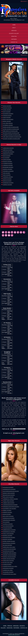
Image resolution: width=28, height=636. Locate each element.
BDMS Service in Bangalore (10, 131)
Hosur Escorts (7, 514)
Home (14, 24)
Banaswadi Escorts (8, 487)
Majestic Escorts (7, 539)
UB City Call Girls (8, 562)
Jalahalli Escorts (8, 524)
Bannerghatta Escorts (9, 489)
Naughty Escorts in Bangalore (11, 138)
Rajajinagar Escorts (8, 551)
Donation (14, 36)
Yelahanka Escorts (8, 572)
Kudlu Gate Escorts (8, 533)
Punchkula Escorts (8, 171)
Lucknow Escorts (7, 163)
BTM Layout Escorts (8, 497)
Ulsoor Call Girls (8, 570)
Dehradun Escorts (8, 153)
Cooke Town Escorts (8, 500)
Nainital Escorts (7, 169)
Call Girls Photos (8, 123)
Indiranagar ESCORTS (8, 518)
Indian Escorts (7, 105)
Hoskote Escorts (7, 512)
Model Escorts (7, 121)
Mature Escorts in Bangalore (11, 132)
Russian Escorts (7, 107)
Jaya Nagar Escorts (8, 525)
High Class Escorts (8, 119)
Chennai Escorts (7, 184)
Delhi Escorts (6, 155)
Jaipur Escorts (7, 159)
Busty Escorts (7, 111)
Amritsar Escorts (7, 150)
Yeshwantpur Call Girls (9, 574)
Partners (14, 39)
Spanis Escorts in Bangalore (11, 127)
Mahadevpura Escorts (9, 537)
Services (14, 30)
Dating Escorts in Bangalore (11, 129)
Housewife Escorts (8, 113)
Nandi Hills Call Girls (9, 547)
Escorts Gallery (14, 33)
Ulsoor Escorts (7, 564)
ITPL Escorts (6, 522)
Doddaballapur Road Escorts (11, 506)
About (14, 27)
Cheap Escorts (7, 117)
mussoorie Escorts (8, 167)
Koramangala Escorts (9, 531)
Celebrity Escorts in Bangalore (11, 134)
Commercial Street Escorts (10, 498)
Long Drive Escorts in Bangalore (12, 136)
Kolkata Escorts (7, 161)
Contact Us (14, 42)
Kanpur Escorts (7, 178)
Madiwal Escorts (7, 535)
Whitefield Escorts (8, 568)
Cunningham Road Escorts (10, 504)
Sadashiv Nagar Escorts (9, 554)
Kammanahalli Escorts (9, 529)
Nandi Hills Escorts (8, 560)
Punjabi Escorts (7, 115)
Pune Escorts (6, 173)
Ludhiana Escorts (8, 165)
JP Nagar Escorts (7, 527)
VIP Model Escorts (8, 125)
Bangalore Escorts (14, 634)
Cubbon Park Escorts (8, 502)
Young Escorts (7, 109)
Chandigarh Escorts (8, 151)
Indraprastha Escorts (9, 520)
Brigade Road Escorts (9, 495)
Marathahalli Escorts (9, 543)
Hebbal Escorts (7, 510)
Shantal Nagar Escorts (9, 556)
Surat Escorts (7, 175)
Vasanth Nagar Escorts (9, 549)
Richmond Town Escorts (9, 552)
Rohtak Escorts (7, 180)
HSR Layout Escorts (8, 516)
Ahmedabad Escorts (8, 148)
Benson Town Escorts (9, 493)
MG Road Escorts (7, 545)
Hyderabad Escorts (8, 182)
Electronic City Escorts (9, 508)
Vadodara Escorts (8, 176)
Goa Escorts (6, 157)
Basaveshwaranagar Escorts (11, 491)
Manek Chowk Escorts (9, 541)
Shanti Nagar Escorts (9, 558)
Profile (9, 625)
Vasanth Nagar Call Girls (10, 566)
